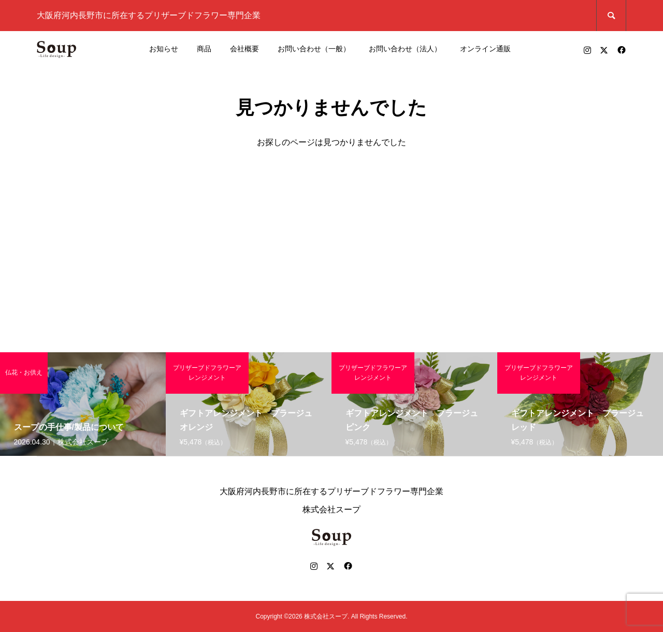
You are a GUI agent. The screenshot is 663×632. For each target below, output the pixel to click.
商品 (204, 49)
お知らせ (163, 49)
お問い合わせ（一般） (314, 49)
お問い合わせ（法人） (405, 49)
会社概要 (244, 49)
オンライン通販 (485, 49)
